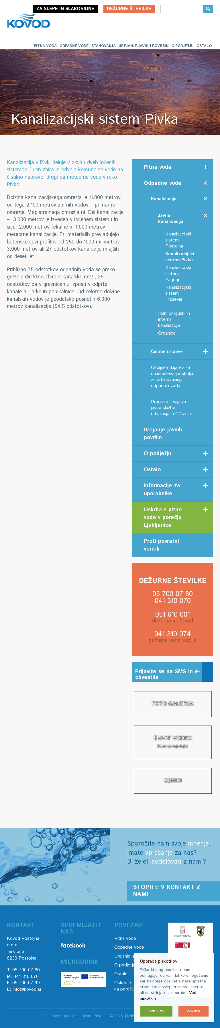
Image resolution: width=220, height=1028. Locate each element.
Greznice (167, 333)
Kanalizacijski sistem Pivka (179, 257)
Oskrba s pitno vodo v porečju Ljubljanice (163, 517)
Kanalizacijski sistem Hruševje (178, 293)
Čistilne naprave (167, 352)
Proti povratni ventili (161, 545)
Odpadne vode (74, 46)
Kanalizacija (163, 199)
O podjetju (182, 46)
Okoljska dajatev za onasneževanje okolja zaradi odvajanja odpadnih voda (172, 377)
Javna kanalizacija (170, 219)
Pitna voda (45, 46)
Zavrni (193, 1011)
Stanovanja (103, 46)
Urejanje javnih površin (143, 46)
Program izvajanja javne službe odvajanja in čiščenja (171, 408)
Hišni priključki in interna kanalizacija (174, 319)
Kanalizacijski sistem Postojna (178, 240)
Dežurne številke (129, 8)
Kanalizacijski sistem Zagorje (178, 274)
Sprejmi (156, 1011)
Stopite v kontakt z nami (166, 891)
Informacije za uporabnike (162, 489)
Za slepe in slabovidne (65, 8)
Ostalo (204, 46)
